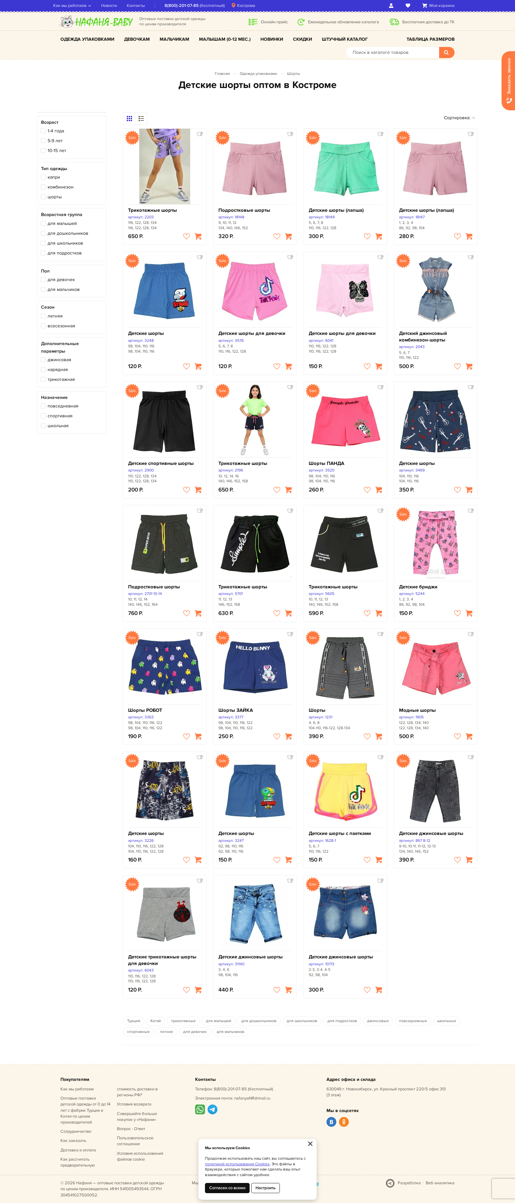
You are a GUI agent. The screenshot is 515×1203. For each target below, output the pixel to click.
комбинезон (61, 187)
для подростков (65, 253)
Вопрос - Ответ (131, 1128)
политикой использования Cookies (237, 1164)
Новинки (271, 39)
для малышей (62, 223)
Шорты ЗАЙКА (235, 710)
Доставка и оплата (78, 1150)
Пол (45, 271)
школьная (58, 425)
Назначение (54, 397)
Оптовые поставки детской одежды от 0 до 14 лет (85, 1110)
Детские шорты (146, 333)
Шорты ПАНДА (326, 463)
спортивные (138, 1031)
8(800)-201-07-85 (189, 5)
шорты (55, 197)
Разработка (409, 1183)
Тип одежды (54, 168)
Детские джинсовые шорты (431, 833)
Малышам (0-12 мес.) (225, 39)
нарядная (58, 369)
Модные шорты (417, 710)
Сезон (48, 307)
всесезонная (61, 326)
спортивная (60, 416)
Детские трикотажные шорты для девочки (162, 960)
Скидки (302, 39)
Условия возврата (134, 1104)
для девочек (61, 279)
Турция (133, 1020)
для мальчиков (64, 289)
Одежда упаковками (87, 39)
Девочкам (137, 39)
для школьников (65, 243)
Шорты (293, 73)
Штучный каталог (345, 39)
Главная (222, 73)
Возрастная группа (61, 214)
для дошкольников (68, 233)
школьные (446, 1020)
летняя (55, 316)
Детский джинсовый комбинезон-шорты (423, 336)
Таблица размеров (431, 39)
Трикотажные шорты (152, 210)
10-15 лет (57, 150)
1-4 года (56, 131)
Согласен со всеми (227, 1188)
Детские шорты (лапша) (336, 210)
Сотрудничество (75, 1131)
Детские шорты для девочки (251, 333)
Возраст (49, 122)
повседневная (63, 406)
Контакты (143, 5)
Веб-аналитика (440, 1183)
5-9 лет (55, 140)
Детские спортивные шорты (161, 463)
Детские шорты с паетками (340, 833)
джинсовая (59, 359)
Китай (155, 1020)
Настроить (266, 1188)
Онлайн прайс (274, 22)
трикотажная (61, 379)
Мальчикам (174, 39)
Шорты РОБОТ (145, 710)
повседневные (413, 1020)
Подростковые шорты (244, 210)
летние (166, 1031)
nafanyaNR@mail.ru (252, 1098)
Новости (116, 5)
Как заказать (73, 1140)
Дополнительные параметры (60, 347)
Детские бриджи (418, 587)
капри (54, 177)
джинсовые (378, 1020)
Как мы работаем (77, 5)
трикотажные (183, 1020)
